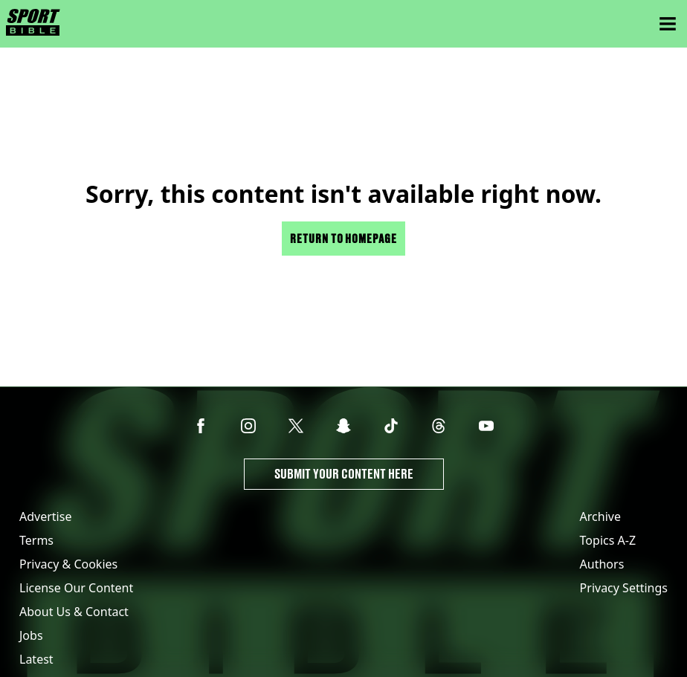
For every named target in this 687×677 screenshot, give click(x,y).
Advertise (45, 516)
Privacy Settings (624, 588)
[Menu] (667, 23)
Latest (36, 659)
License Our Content (76, 588)
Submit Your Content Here (343, 474)
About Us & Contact (74, 611)
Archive (600, 516)
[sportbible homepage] (33, 24)
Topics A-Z (608, 540)
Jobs (31, 635)
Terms (36, 540)
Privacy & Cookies (68, 564)
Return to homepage (343, 238)
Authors (602, 564)
